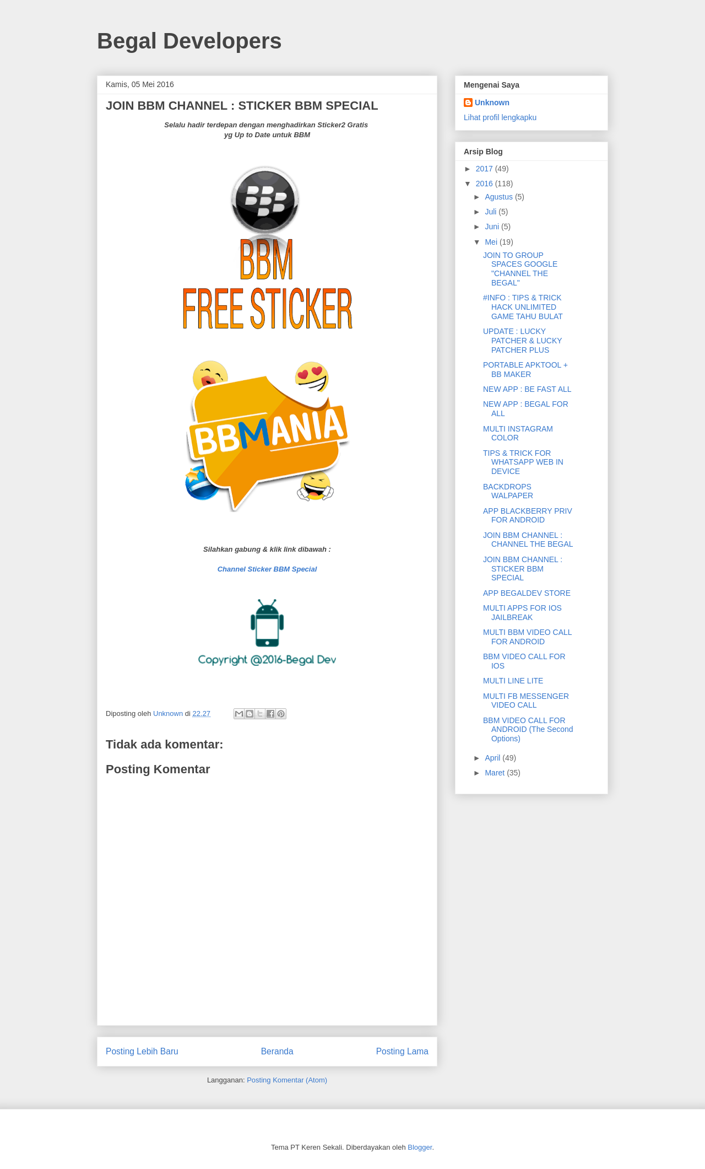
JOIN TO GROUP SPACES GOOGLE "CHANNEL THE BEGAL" (520, 269)
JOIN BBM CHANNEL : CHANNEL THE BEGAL (528, 540)
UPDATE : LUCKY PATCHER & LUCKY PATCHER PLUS (522, 340)
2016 (485, 183)
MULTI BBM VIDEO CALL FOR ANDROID (527, 637)
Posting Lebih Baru (142, 1051)
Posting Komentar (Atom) (287, 1080)
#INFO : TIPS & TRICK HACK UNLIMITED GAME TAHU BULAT (523, 307)
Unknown (492, 102)
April (493, 757)
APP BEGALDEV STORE (527, 593)
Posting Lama (402, 1051)
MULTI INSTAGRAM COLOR (518, 433)
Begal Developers (189, 41)
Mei (492, 242)
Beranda (277, 1051)
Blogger (420, 1147)
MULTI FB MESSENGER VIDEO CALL (526, 701)
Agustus (499, 196)
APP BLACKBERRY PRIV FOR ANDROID (527, 516)
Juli (491, 211)
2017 (485, 168)
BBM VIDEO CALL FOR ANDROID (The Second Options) (528, 730)
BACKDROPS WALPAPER (508, 491)
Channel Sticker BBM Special (267, 569)
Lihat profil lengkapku (500, 117)
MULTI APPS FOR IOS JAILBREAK (522, 613)
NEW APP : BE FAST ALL (527, 389)
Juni (493, 226)
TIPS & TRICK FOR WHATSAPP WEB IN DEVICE (523, 462)
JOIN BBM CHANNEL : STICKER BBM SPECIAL (522, 569)
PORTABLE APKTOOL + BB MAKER (525, 369)
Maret (496, 772)
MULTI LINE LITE (513, 680)
